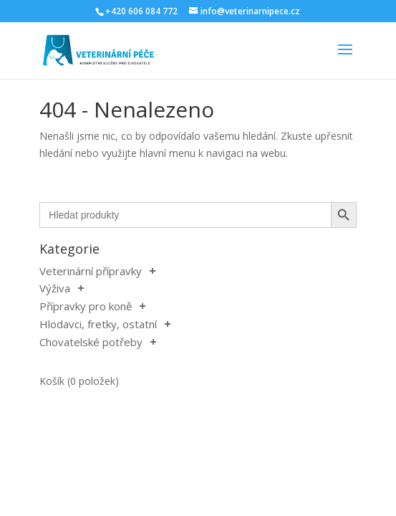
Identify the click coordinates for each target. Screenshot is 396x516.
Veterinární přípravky (90, 271)
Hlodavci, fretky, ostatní (98, 324)
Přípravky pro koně (85, 306)
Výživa (54, 288)
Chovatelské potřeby (91, 342)
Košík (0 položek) (79, 381)
